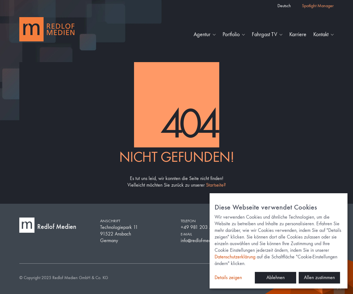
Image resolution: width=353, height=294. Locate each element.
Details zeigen (228, 277)
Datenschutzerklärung (235, 257)
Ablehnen (275, 277)
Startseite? (216, 185)
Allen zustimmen (319, 277)
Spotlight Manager (318, 5)
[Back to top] (339, 288)
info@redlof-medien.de (202, 240)
